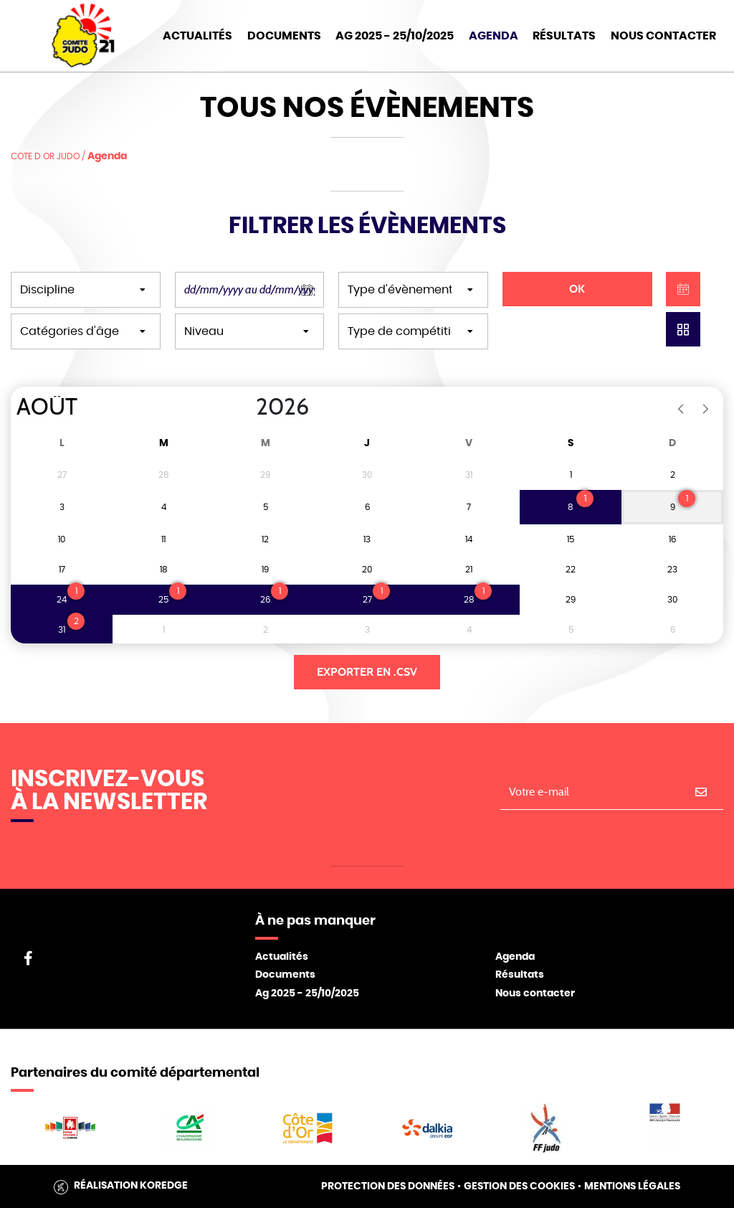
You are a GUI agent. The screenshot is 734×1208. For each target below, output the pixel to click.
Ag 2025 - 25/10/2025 (307, 993)
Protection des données (387, 1186)
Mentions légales (632, 1186)
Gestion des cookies (519, 1186)
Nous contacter (535, 993)
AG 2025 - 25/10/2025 (394, 36)
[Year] (244, 407)
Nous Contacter (663, 36)
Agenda (493, 36)
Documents (284, 36)
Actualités (197, 36)
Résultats (564, 36)
